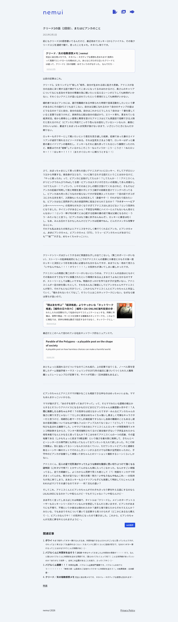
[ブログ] (115, 12)
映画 (45, 585)
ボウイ (48, 540)
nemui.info (51, 69)
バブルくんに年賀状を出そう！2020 (63, 552)
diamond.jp (51, 323)
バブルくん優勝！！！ (56, 564)
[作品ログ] (123, 12)
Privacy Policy (127, 610)
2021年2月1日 (50, 34)
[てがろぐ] (132, 12)
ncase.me (51, 357)
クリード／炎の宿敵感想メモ (60, 577)
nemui (53, 12)
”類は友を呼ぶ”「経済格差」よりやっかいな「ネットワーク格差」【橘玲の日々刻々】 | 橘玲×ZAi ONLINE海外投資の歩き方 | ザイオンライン (79, 309)
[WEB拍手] (130, 525)
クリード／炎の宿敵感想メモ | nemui (67, 53)
